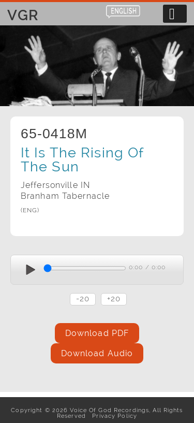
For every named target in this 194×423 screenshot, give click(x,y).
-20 (82, 298)
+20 (114, 298)
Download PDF (97, 333)
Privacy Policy (112, 416)
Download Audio (97, 353)
